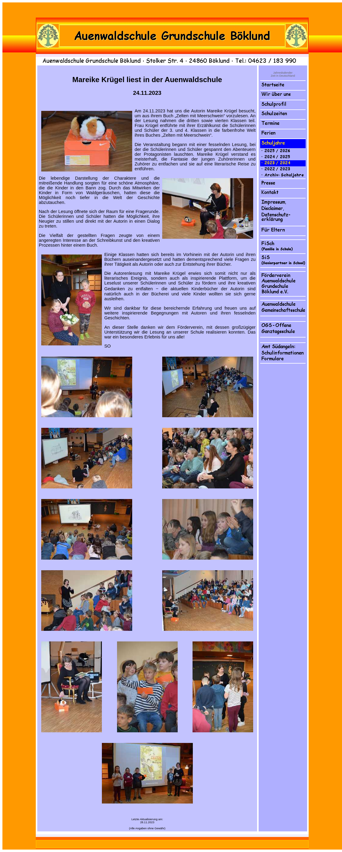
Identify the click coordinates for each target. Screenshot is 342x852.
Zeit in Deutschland (283, 75)
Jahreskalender (283, 72)
